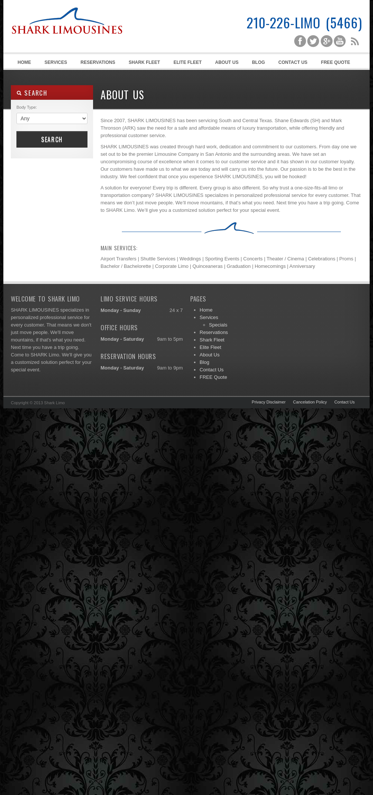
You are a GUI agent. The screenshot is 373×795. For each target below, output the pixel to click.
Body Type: (26, 107)
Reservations (97, 62)
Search (52, 139)
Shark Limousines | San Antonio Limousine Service (67, 37)
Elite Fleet (187, 62)
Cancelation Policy (310, 402)
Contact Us (293, 62)
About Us (227, 62)
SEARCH (31, 93)
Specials (218, 325)
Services (54, 63)
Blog (258, 62)
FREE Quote (335, 62)
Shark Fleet (144, 62)
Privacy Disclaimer (269, 402)
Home (24, 62)
